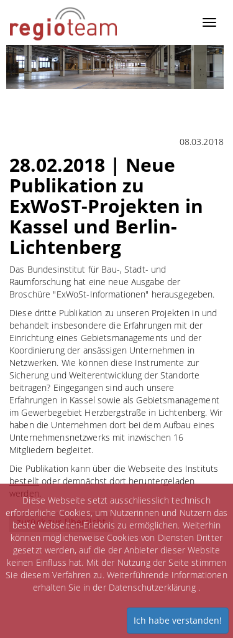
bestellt (24, 481)
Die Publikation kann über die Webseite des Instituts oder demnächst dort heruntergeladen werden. (113, 480)
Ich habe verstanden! (178, 620)
